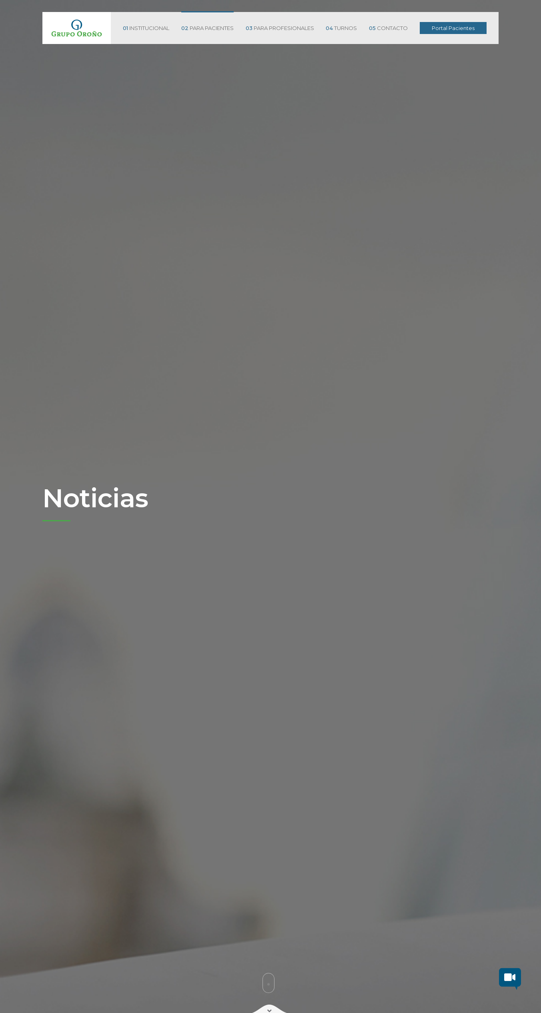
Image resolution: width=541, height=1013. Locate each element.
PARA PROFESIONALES (280, 28)
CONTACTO (388, 28)
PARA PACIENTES (207, 28)
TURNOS (341, 28)
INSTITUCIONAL (146, 28)
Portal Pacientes (453, 28)
